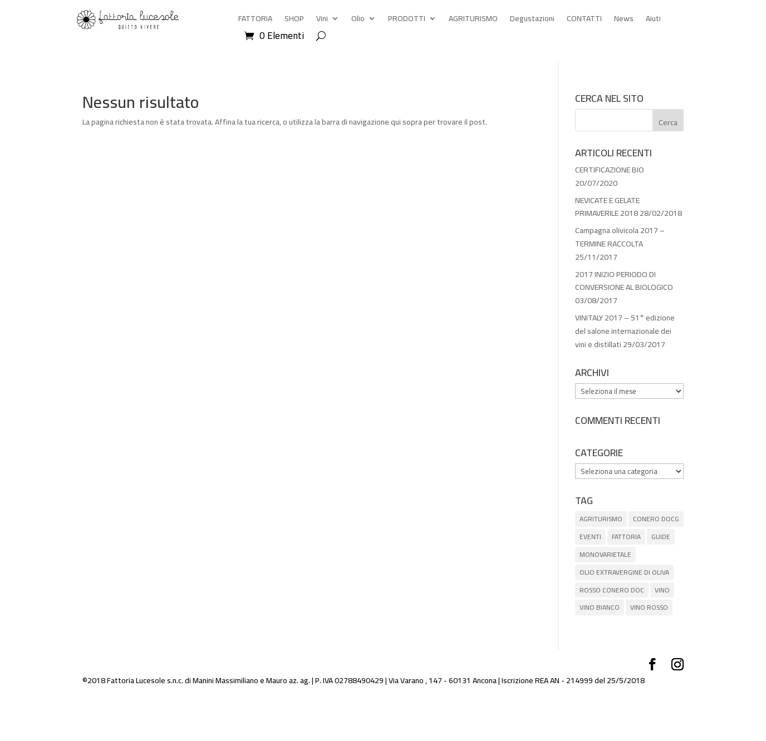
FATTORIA (255, 20)
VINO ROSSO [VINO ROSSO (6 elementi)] (649, 607)
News (624, 20)
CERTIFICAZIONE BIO (609, 169)
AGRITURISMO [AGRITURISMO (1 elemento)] (601, 518)
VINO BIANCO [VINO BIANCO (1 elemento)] (600, 607)
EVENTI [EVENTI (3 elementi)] (590, 536)
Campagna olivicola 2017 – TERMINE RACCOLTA (620, 237)
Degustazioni (532, 20)
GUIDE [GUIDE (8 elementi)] (660, 536)
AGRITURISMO (473, 20)
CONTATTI (584, 20)
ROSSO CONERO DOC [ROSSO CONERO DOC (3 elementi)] (612, 590)
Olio (358, 20)
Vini (322, 20)
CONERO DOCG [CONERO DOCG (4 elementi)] (656, 518)
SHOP (294, 20)
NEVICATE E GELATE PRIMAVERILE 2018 (607, 207)
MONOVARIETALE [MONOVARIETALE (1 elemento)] (605, 554)
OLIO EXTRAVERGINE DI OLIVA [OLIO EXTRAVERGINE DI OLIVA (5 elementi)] (624, 572)
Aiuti (653, 20)
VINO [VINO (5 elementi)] (662, 590)
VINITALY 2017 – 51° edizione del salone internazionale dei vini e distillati (625, 331)
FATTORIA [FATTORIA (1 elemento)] (626, 536)
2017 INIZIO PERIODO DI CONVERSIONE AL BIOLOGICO (624, 281)
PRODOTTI (406, 20)
